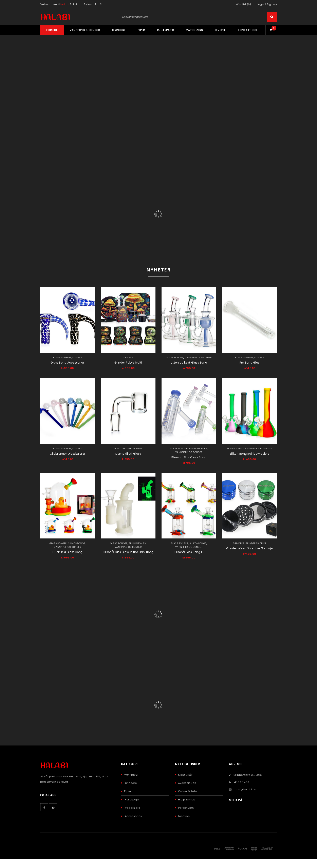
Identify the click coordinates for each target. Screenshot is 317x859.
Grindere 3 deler (255, 543)
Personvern (186, 808)
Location (184, 816)
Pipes (158, 201)
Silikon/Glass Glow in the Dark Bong (128, 552)
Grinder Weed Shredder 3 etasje (249, 548)
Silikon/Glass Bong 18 (189, 552)
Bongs (79, 201)
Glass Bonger (174, 357)
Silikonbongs (235, 448)
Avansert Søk (187, 783)
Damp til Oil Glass (128, 454)
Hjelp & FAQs (186, 799)
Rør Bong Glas (249, 363)
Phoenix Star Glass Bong (188, 457)
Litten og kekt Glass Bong (189, 363)
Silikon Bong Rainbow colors (249, 454)
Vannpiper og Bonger (198, 357)
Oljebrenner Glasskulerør (67, 454)
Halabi (64, 4)
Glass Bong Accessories (68, 363)
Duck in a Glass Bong (68, 552)
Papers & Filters (237, 201)
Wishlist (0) (243, 4)
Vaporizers (132, 808)
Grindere (238, 543)
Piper (127, 791)
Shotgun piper (198, 448)
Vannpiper (131, 775)
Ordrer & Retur (188, 791)
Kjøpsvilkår (185, 775)
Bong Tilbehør (62, 357)
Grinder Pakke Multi (128, 363)
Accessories (133, 816)
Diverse (77, 357)
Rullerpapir (132, 799)
